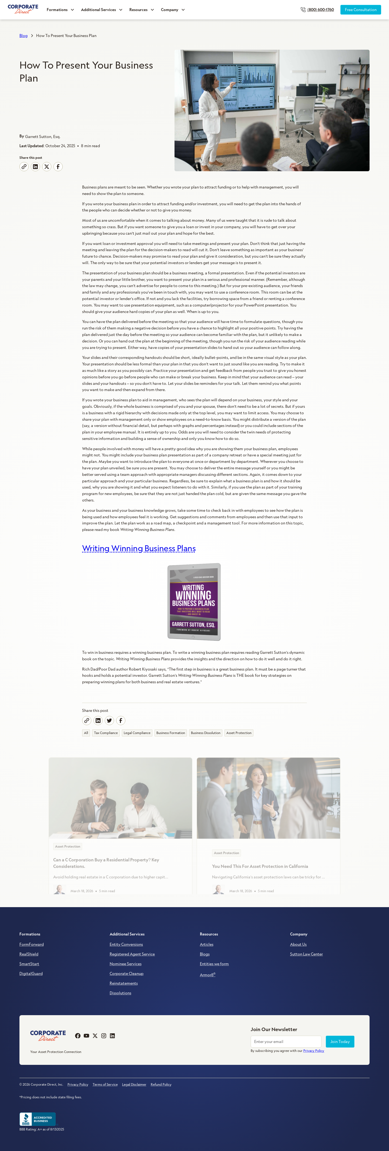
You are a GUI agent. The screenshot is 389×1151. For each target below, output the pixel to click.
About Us (298, 944)
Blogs (205, 954)
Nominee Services (126, 963)
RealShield (28, 954)
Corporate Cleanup (126, 973)
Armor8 (208, 974)
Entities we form (214, 963)
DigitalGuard (31, 973)
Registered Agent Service (132, 954)
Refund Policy (161, 1084)
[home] (23, 10)
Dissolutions (120, 993)
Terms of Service (105, 1084)
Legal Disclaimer (134, 1084)
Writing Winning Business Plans (139, 548)
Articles (206, 944)
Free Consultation (361, 9)
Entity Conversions (126, 944)
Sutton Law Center (306, 954)
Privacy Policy (78, 1084)
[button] (60, 10)
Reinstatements (124, 983)
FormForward (31, 944)
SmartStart (29, 963)
